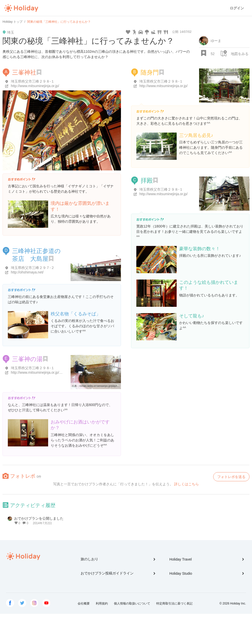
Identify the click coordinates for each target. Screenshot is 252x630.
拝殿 (147, 180)
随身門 (150, 72)
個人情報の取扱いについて (132, 603)
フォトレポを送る (231, 477)
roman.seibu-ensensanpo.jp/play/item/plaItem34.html (109, 386)
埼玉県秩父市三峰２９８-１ (32, 81)
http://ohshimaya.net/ (27, 272)
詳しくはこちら (186, 484)
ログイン (237, 8)
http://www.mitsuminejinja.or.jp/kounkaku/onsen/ (48, 372)
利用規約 (102, 603)
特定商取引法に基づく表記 (174, 603)
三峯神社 (24, 72)
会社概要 (84, 603)
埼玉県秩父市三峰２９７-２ (32, 268)
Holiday (21, 8)
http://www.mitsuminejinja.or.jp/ (35, 86)
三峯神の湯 (27, 359)
